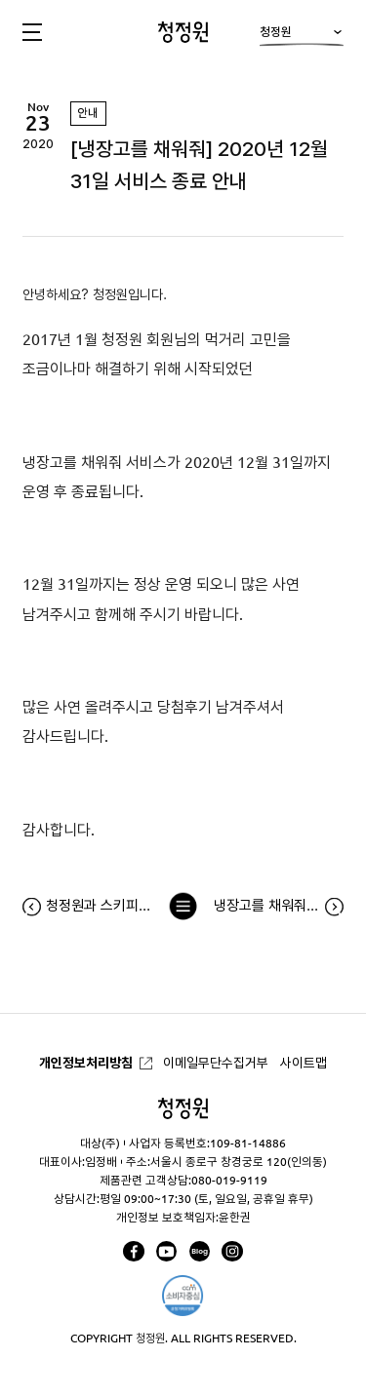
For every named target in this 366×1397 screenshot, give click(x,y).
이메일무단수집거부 (215, 1062)
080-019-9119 (229, 1180)
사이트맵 (303, 1062)
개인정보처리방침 (86, 1062)
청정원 (301, 36)
